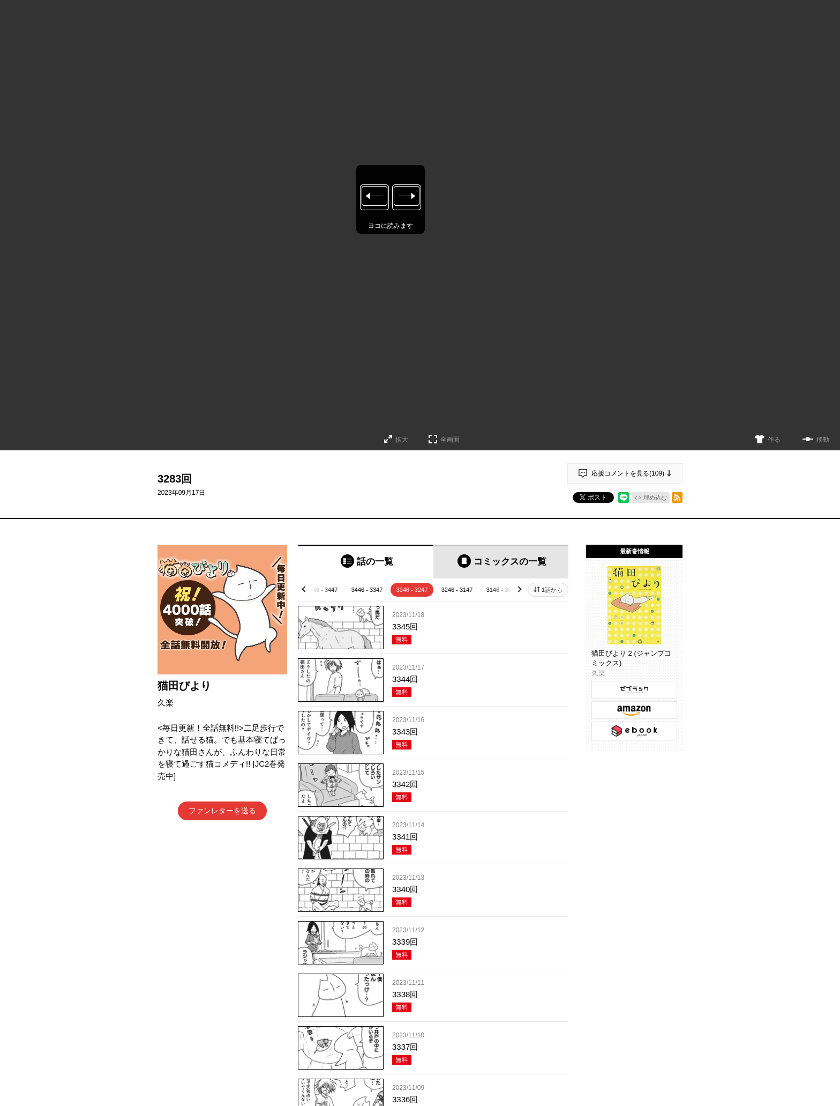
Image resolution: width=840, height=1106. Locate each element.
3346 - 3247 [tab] (412, 590)
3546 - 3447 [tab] (322, 590)
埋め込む (655, 497)
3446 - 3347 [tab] (367, 590)
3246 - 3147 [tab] (457, 590)
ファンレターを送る (222, 810)
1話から (552, 590)
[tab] (365, 561)
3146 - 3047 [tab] (502, 590)
